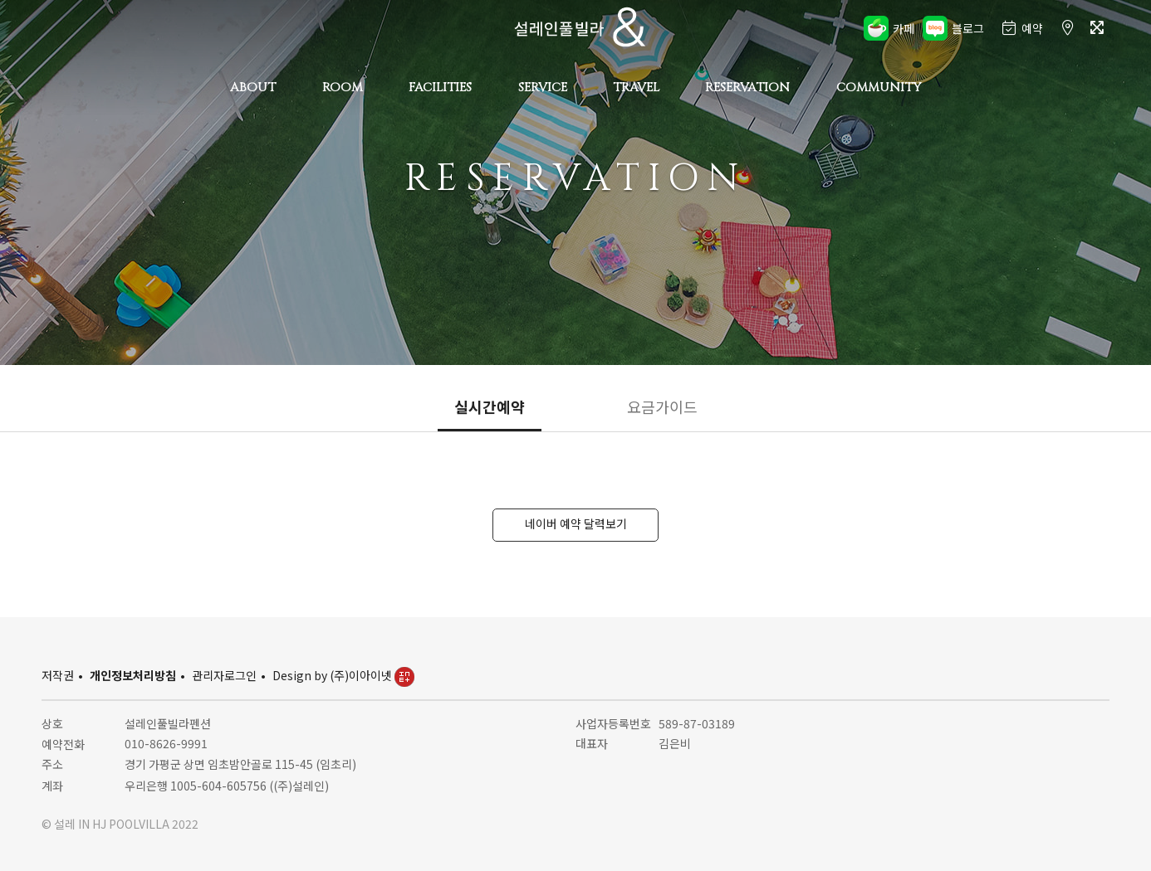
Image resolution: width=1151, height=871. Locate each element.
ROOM (342, 87)
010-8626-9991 (166, 743)
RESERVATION (747, 87)
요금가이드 (662, 406)
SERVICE (542, 87)
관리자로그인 (224, 675)
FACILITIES (440, 87)
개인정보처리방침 (133, 675)
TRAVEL (636, 87)
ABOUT (253, 87)
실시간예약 (489, 406)
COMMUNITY (878, 87)
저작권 (58, 675)
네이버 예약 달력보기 (576, 523)
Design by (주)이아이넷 (343, 675)
